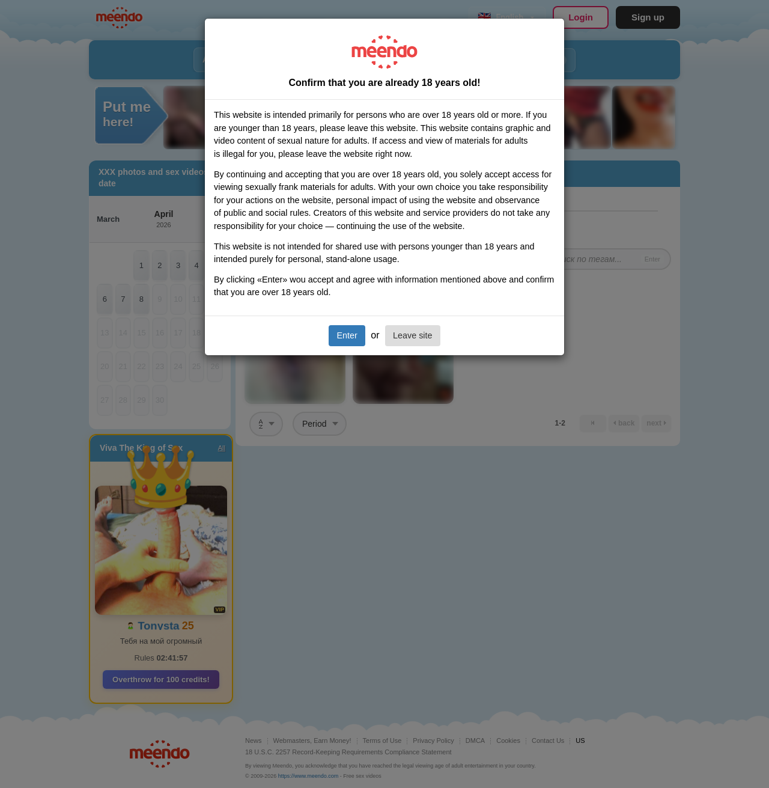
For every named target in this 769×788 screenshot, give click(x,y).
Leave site (413, 335)
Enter (346, 335)
